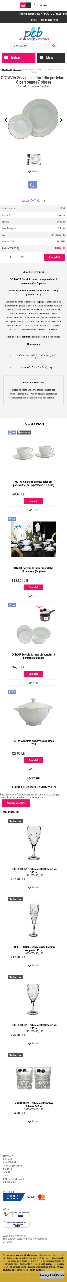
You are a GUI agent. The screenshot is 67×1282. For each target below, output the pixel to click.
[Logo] (33, 33)
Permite (60, 1275)
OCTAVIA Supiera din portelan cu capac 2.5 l (33, 742)
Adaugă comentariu (16, 803)
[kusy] (10, 257)
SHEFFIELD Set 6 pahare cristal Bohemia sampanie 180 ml (34, 949)
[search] (53, 46)
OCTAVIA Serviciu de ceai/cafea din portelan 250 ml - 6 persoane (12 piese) (33, 483)
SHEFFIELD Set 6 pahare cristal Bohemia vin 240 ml (33, 1027)
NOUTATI (17, 69)
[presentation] (5, 120)
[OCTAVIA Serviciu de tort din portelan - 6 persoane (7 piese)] (33, 120)
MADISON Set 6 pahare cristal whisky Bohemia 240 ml (33, 1105)
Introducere (7, 69)
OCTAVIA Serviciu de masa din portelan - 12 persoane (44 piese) (33, 570)
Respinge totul (47, 1275)
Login (34, 19)
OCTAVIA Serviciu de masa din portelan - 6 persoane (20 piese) (33, 656)
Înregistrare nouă (49, 19)
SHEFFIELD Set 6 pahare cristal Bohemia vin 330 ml (33, 871)
